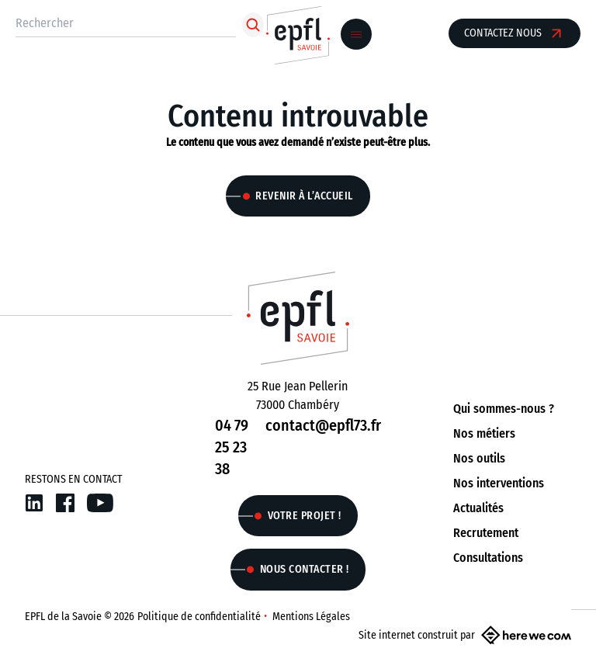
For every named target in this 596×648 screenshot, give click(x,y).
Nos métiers (484, 433)
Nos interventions (498, 483)
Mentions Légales (311, 616)
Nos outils (479, 458)
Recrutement (485, 532)
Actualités (478, 508)
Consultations (488, 557)
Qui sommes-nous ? (503, 408)
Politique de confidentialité (199, 616)
